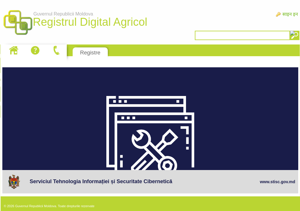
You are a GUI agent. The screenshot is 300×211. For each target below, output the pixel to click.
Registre (90, 52)
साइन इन (290, 14)
